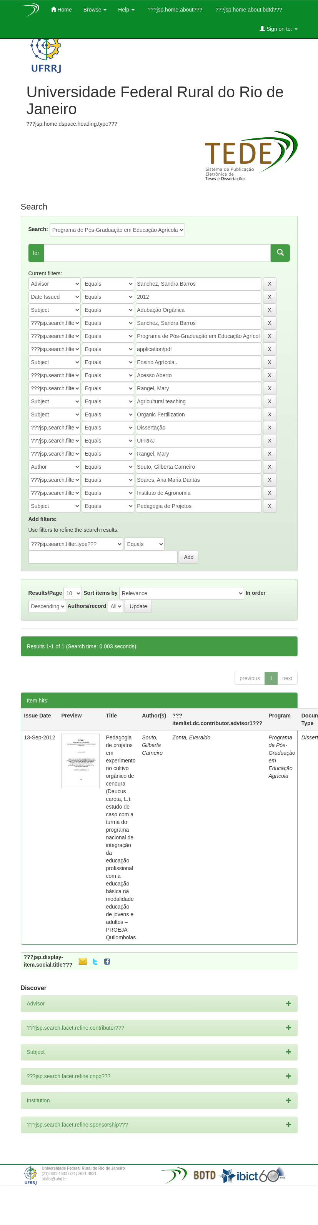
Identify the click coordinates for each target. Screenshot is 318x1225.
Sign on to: (279, 28)
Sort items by (100, 593)
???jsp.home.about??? (174, 10)
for (36, 253)
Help (126, 10)
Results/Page (45, 593)
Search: (38, 229)
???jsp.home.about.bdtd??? (248, 10)
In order (256, 593)
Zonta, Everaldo (191, 737)
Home (61, 9)
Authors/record (86, 606)
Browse (95, 10)
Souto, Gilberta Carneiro (152, 745)
